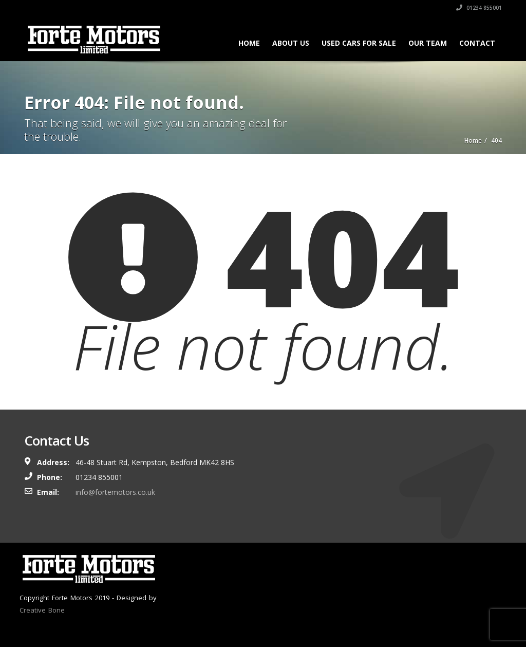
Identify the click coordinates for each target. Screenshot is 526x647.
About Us (290, 43)
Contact (477, 43)
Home (249, 43)
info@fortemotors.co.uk (115, 492)
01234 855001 (479, 7)
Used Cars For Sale (359, 43)
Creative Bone (42, 610)
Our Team (427, 43)
